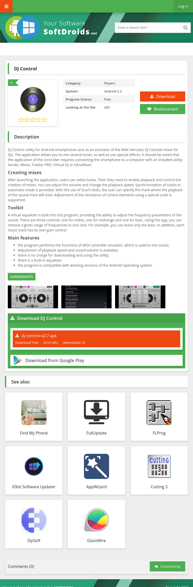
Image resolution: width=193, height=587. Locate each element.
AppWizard (96, 487)
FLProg (159, 433)
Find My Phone (33, 433)
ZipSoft (33, 540)
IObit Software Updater (33, 487)
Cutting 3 (159, 487)
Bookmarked (162, 109)
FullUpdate (96, 433)
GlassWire (96, 540)
